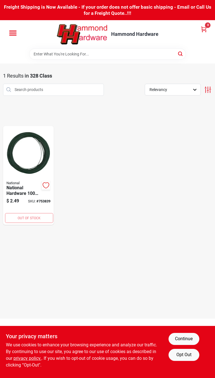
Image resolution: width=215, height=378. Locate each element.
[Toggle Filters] (208, 90)
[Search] (181, 53)
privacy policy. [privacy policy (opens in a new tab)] (27, 358)
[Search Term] (107, 54)
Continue (184, 338)
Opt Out (183, 354)
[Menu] (13, 33)
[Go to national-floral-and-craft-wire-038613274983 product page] (28, 175)
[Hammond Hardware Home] (82, 34)
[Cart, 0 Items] (204, 29)
